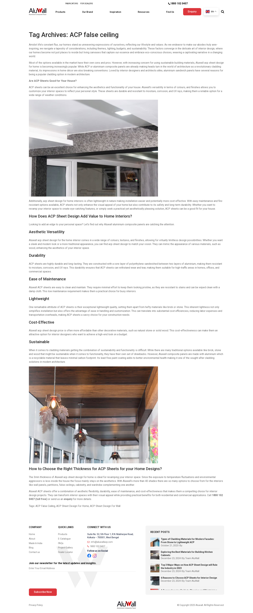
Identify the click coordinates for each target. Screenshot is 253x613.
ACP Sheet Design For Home (73, 505)
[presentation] (53, 580)
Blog (31, 546)
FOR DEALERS (86, 3)
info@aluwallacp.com (100, 541)
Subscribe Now (43, 590)
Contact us (34, 551)
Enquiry (191, 11)
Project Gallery (65, 546)
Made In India (35, 542)
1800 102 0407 (179, 3)
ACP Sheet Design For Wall (106, 505)
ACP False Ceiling (45, 505)
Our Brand (89, 11)
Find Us (168, 11)
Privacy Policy (36, 604)
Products (63, 11)
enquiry (68, 498)
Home (32, 533)
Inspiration (115, 11)
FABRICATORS (71, 3)
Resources (142, 11)
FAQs (60, 542)
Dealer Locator (65, 551)
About (32, 537)
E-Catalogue (64, 537)
